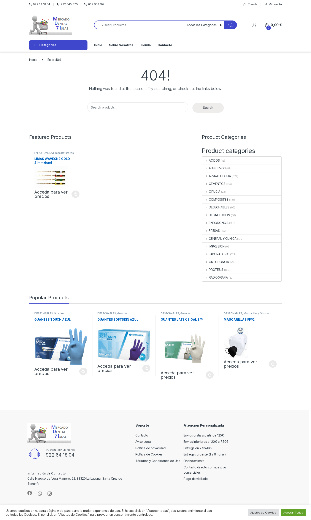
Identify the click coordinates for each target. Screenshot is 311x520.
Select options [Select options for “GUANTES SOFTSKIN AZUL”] (146, 368)
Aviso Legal (143, 441)
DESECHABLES (215, 207)
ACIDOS (211, 160)
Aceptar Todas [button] (293, 512)
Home (33, 59)
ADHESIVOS (214, 168)
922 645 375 (67, 4)
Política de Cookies (148, 454)
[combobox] (139, 24)
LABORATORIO (215, 254)
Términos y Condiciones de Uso (157, 461)
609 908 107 (94, 4)
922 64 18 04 (39, 4)
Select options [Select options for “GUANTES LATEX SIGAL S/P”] (210, 375)
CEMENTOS (213, 184)
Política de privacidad (150, 448)
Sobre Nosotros (121, 45)
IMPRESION (213, 246)
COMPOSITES (215, 199)
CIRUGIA (211, 191)
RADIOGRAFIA (215, 277)
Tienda (250, 4)
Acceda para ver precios (51, 194)
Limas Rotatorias (63, 152)
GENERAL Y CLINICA (219, 238)
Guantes (59, 313)
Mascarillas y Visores (257, 313)
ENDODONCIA (43, 152)
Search (208, 107)
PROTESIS (212, 269)
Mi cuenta (273, 4)
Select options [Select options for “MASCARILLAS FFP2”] (273, 364)
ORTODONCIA (215, 262)
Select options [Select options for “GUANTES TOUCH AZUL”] (83, 371)
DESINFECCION (216, 215)
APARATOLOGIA (216, 176)
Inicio (98, 45)
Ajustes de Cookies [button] (263, 512)
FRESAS (211, 230)
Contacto (165, 45)
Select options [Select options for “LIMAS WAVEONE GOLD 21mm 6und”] (75, 194)
